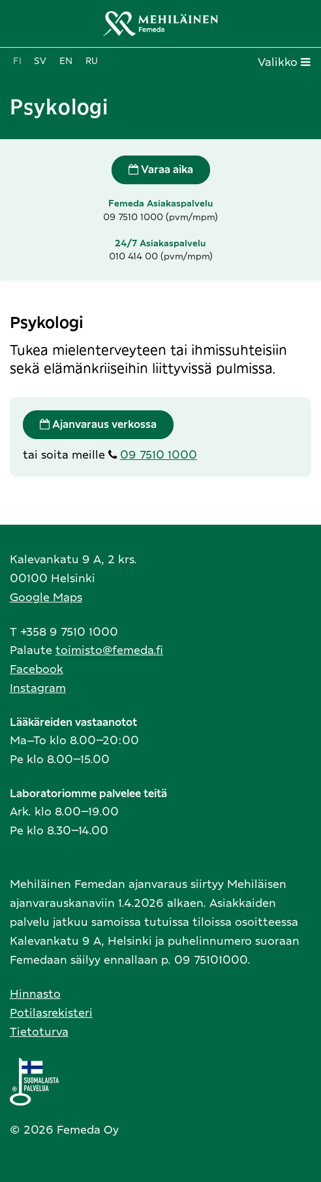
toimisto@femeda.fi (109, 650)
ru (91, 61)
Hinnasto (35, 994)
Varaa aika (161, 169)
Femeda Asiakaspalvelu (160, 203)
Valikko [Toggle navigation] (284, 62)
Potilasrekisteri (51, 1013)
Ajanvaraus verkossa (98, 424)
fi (17, 61)
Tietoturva (39, 1032)
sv (40, 61)
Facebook (36, 669)
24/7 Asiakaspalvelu (160, 243)
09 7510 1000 (158, 455)
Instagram (38, 688)
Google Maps (46, 597)
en (65, 61)
